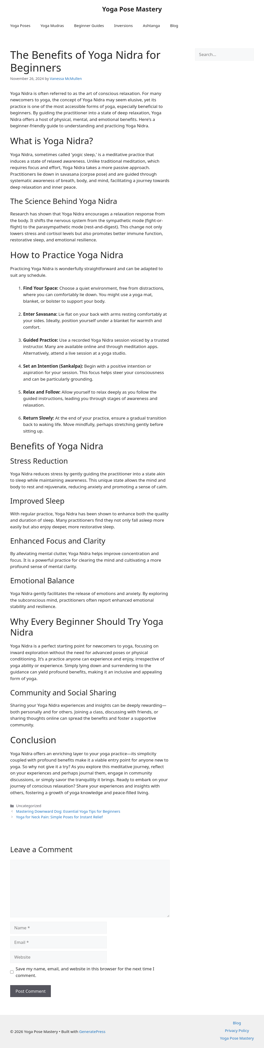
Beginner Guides (89, 25)
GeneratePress (92, 1031)
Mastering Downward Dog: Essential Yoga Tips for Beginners (68, 811)
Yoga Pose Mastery (132, 9)
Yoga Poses (20, 25)
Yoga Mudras (52, 25)
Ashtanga (151, 25)
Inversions (123, 25)
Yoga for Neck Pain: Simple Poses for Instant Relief (59, 817)
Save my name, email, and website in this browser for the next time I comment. (85, 972)
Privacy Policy (237, 1030)
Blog (174, 25)
